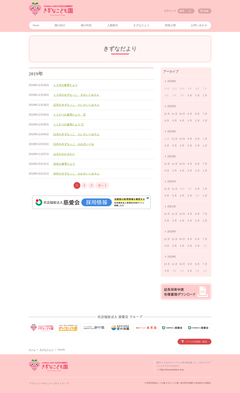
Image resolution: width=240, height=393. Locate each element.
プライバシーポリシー (40, 383)
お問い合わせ (199, 25)
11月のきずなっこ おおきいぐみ (73, 144)
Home (36, 25)
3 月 (190, 95)
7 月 (205, 113)
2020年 (171, 231)
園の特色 (86, 25)
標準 (181, 11)
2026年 (171, 81)
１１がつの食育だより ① (68, 124)
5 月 (174, 120)
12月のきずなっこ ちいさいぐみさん (76, 104)
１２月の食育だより (65, 85)
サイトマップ (62, 383)
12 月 (167, 113)
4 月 (182, 120)
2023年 (171, 156)
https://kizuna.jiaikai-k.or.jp (172, 369)
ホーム (32, 349)
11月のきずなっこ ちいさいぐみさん (76, 134)
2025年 (171, 106)
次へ (101, 185)
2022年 (171, 181)
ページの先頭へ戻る (196, 341)
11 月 (174, 113)
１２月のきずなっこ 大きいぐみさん (76, 94)
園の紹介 (60, 25)
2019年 (171, 256)
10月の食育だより (64, 163)
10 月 (182, 113)
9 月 (190, 113)
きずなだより (141, 25)
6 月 (167, 120)
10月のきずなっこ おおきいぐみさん (76, 173)
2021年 (171, 206)
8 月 (197, 113)
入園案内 (112, 25)
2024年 (171, 131)
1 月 (205, 95)
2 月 (197, 95)
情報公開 (170, 25)
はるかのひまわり (64, 154)
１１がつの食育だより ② (69, 114)
